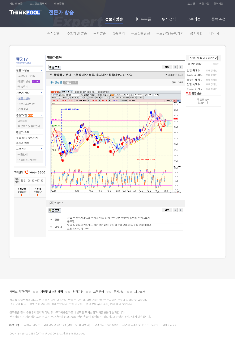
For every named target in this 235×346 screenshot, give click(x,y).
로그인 (191, 3)
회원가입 (204, 3)
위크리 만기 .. (194, 88)
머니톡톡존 (142, 19)
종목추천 (218, 19)
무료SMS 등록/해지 (170, 33)
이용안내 (22, 154)
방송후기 (118, 33)
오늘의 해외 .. (194, 79)
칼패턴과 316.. (194, 75)
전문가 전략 (22, 92)
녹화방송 (99, 33)
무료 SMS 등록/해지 (27, 137)
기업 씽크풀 (16, 3)
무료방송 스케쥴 (26, 76)
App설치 (22, 120)
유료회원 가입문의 (27, 159)
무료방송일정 (140, 33)
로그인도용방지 (38, 3)
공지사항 (196, 33)
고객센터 (98, 291)
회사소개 (139, 291)
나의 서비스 (217, 33)
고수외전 (194, 19)
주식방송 (53, 33)
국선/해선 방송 (76, 33)
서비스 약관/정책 (20, 291)
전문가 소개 (22, 132)
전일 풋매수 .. (194, 70)
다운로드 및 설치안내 (29, 126)
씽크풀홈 (59, 3)
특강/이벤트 (22, 143)
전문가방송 (114, 19)
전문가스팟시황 (26, 103)
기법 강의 (23, 109)
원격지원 (218, 3)
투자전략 (169, 19)
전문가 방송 (22, 70)
